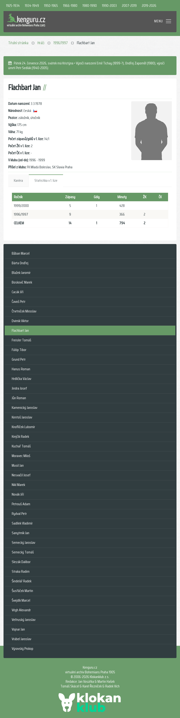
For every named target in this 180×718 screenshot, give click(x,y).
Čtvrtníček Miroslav (24, 311)
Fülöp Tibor (19, 350)
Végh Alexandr (21, 610)
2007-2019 (129, 5)
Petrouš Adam (21, 504)
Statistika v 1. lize (45, 180)
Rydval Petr (19, 514)
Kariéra (18, 180)
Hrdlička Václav (21, 379)
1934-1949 (32, 5)
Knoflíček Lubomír (23, 427)
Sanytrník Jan (20, 533)
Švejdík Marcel (21, 600)
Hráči (41, 42)
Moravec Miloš (21, 456)
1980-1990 (89, 5)
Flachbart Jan (20, 330)
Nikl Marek (18, 485)
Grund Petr (19, 359)
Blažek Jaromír (21, 273)
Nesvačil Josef (21, 475)
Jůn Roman (19, 398)
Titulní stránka (18, 42)
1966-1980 (70, 5)
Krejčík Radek (20, 436)
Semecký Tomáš (23, 552)
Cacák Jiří (17, 292)
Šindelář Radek (21, 581)
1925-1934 (13, 5)
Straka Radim (21, 571)
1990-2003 (109, 5)
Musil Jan (18, 465)
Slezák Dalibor (21, 562)
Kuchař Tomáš (21, 446)
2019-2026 (149, 5)
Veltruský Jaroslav (23, 620)
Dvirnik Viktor (20, 321)
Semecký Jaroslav (23, 542)
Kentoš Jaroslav (22, 417)
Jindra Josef (19, 388)
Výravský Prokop (22, 648)
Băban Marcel (21, 253)
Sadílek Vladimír (22, 523)
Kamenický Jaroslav (24, 407)
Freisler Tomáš (21, 340)
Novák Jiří (18, 494)
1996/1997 (60, 42)
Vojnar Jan (18, 629)
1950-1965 (51, 5)
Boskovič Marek (22, 282)
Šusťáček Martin (22, 591)
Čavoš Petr (18, 301)
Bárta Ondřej (20, 263)
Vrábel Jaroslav (21, 639)
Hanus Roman (21, 369)
